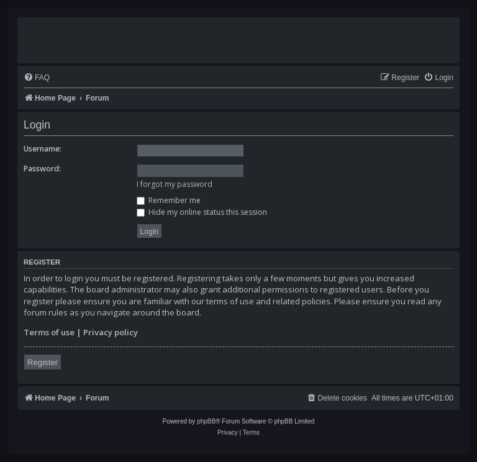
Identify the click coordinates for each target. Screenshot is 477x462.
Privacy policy (110, 332)
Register (42, 362)
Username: (42, 148)
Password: (42, 168)
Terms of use (49, 332)
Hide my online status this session (202, 212)
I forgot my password (174, 184)
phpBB (206, 421)
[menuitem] (37, 78)
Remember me (169, 200)
